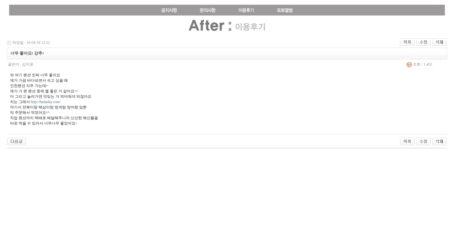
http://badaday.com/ (46, 102)
